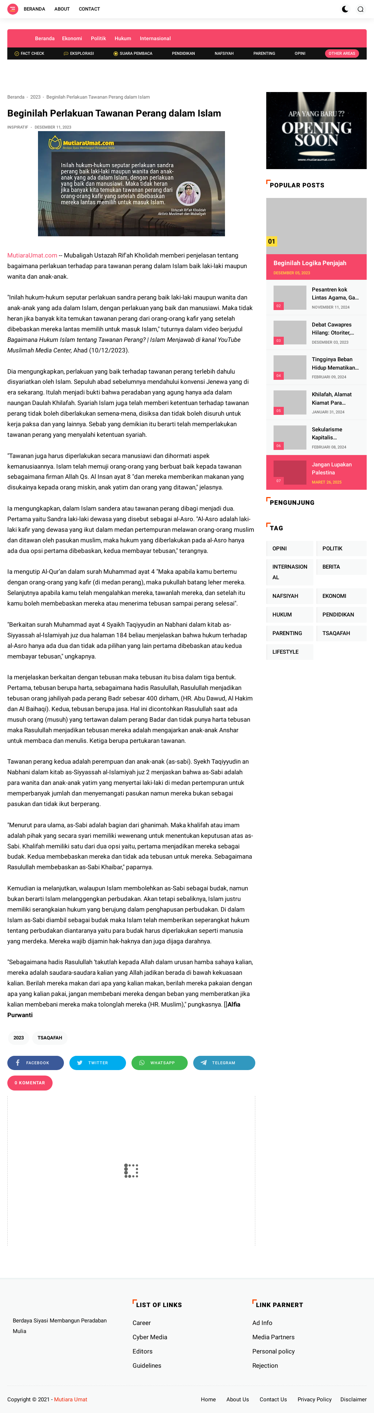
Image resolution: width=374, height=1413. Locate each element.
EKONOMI (334, 596)
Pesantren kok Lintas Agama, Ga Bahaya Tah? (333, 294)
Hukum (123, 38)
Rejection (265, 1365)
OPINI (279, 548)
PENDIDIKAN (338, 614)
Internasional (155, 38)
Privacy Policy (315, 1399)
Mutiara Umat (70, 1399)
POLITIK (332, 548)
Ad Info (262, 1322)
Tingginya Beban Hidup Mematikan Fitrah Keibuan (333, 364)
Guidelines (147, 1365)
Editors (143, 1351)
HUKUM (282, 614)
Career (142, 1322)
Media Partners (273, 1337)
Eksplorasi (79, 53)
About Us (237, 1399)
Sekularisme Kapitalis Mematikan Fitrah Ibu (333, 434)
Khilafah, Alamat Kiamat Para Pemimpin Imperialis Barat (332, 399)
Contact (89, 9)
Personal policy (273, 1351)
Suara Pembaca (133, 53)
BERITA (331, 567)
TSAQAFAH (50, 1037)
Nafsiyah (224, 53)
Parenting (264, 53)
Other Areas (342, 53)
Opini (300, 53)
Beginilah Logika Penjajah (310, 263)
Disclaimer (353, 1399)
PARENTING (287, 633)
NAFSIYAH (285, 596)
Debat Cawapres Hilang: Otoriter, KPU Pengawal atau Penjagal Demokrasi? (332, 329)
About (62, 9)
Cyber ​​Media (150, 1337)
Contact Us (273, 1399)
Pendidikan (183, 53)
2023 (35, 97)
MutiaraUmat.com (32, 255)
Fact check (29, 53)
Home (208, 1399)
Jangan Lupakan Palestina (332, 468)
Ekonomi (72, 38)
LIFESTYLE (285, 652)
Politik (98, 38)
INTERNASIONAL (290, 572)
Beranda (34, 9)
